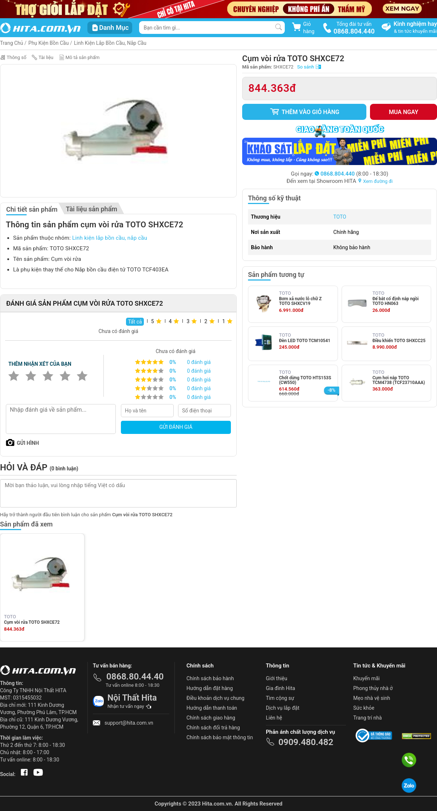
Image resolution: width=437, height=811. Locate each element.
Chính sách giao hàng (210, 718)
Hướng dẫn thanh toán (211, 708)
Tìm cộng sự (280, 698)
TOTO (339, 217)
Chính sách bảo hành (210, 678)
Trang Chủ (11, 43)
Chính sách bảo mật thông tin (219, 737)
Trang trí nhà (367, 718)
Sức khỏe (363, 708)
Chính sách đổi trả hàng (213, 727)
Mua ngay (403, 112)
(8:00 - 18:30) (351, 174)
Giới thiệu (276, 678)
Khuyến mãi (366, 678)
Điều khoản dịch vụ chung (215, 698)
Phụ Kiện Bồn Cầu (48, 43)
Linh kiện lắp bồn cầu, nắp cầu (110, 43)
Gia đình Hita (280, 688)
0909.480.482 (305, 742)
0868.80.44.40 (135, 676)
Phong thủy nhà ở (373, 688)
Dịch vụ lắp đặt (282, 708)
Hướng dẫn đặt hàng (209, 688)
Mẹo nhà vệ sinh (371, 698)
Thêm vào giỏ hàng (304, 111)
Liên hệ (274, 718)
